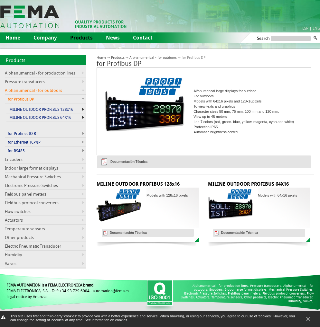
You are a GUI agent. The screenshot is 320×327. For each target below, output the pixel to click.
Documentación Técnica (128, 162)
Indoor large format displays (31, 168)
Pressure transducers (25, 81)
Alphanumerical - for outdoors (153, 57)
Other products (19, 237)
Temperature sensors (25, 229)
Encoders (14, 159)
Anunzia (39, 296)
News (113, 37)
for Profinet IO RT (23, 133)
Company (45, 37)
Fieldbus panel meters (25, 194)
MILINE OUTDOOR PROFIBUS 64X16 (40, 117)
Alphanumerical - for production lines (40, 73)
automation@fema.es (111, 290)
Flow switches (18, 211)
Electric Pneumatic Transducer (33, 246)
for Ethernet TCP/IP (24, 142)
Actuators (14, 220)
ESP (305, 28)
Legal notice (16, 296)
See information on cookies (105, 320)
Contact (143, 37)
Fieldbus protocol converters (32, 203)
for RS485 (16, 150)
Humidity (13, 255)
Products (15, 60)
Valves (10, 263)
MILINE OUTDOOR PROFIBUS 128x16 (41, 109)
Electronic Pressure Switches (31, 185)
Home (12, 37)
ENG (316, 28)
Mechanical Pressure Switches (33, 177)
